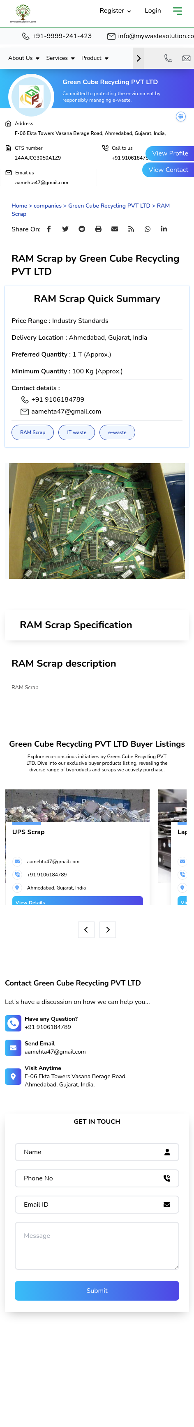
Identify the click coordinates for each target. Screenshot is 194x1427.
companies (48, 206)
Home (19, 206)
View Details (30, 902)
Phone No (38, 1178)
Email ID (36, 1204)
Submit (96, 1290)
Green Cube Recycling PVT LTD (109, 206)
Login (153, 10)
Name (33, 1152)
